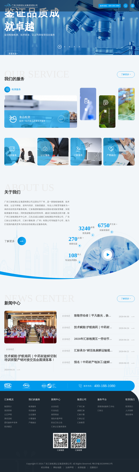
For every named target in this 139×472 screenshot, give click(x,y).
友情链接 (82, 467)
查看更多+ (13, 53)
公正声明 (8, 414)
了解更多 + (126, 74)
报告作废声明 (56, 418)
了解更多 (15, 241)
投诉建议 (8, 426)
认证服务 (32, 414)
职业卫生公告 (56, 422)
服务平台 (102, 399)
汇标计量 (81, 414)
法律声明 (70, 467)
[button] (60, 47)
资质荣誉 (8, 410)
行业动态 (55, 410)
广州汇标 (81, 406)
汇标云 (100, 410)
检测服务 (32, 406)
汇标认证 (81, 418)
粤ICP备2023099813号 (102, 463)
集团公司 (81, 399)
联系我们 (130, 399)
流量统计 (94, 467)
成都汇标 (81, 410)
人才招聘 (129, 410)
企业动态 (10, 349)
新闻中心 (55, 399)
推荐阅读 (55, 414)
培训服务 (32, 410)
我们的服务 (34, 399)
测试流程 (8, 418)
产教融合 (32, 422)
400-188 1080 (114, 5)
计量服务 (32, 418)
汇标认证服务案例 (58, 426)
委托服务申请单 (10, 422)
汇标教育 (81, 422)
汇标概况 (9, 399)
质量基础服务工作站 (105, 406)
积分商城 (45, 467)
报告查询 (129, 414)
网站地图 (57, 467)
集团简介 (8, 406)
